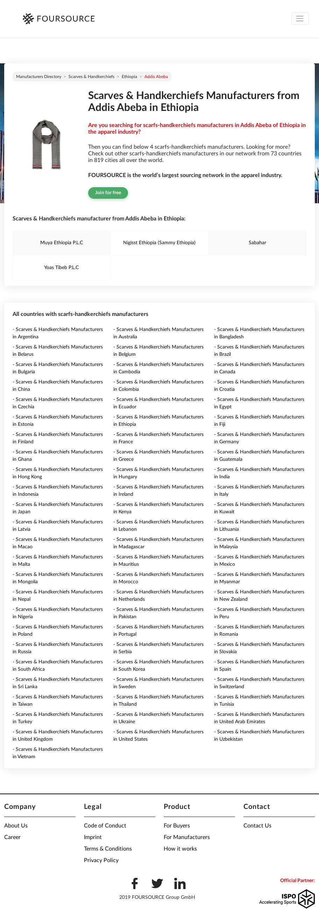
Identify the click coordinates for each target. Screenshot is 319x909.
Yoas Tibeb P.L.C (61, 267)
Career (12, 837)
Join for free (108, 192)
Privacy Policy (101, 860)
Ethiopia (129, 77)
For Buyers (177, 826)
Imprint (93, 837)
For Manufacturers (187, 837)
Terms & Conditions (108, 849)
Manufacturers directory (38, 77)
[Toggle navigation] (300, 19)
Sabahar (257, 242)
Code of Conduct (105, 826)
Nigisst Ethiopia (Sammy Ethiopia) (159, 242)
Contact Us (257, 826)
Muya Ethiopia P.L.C (61, 242)
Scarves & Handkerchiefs (91, 77)
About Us (16, 826)
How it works (180, 849)
